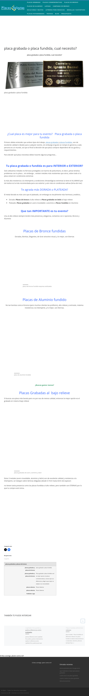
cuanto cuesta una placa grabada (69, 678)
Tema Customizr (25, 693)
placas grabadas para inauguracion (70, 668)
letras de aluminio (65, 681)
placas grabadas (52, 142)
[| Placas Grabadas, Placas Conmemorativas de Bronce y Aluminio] (12, 7)
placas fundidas (66, 142)
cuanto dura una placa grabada (69, 675)
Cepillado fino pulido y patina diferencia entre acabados (33, 630)
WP (9, 693)
